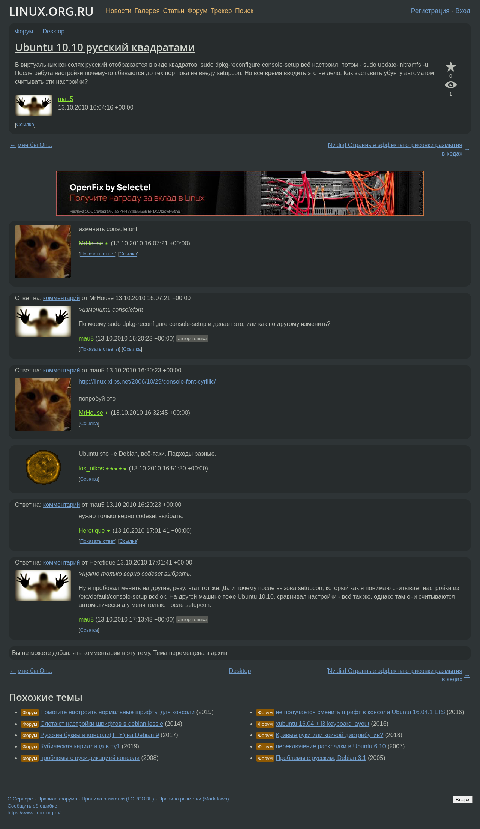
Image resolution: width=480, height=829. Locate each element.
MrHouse (91, 243)
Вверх (463, 799)
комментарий (61, 298)
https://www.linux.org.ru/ (34, 812)
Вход (462, 11)
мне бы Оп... (35, 145)
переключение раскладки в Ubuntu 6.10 (331, 746)
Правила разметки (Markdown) (193, 799)
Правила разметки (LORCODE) (118, 799)
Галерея (147, 11)
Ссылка (25, 125)
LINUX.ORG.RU (51, 11)
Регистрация (430, 11)
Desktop (54, 31)
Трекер (221, 11)
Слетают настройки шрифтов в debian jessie (101, 724)
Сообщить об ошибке (32, 806)
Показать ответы (99, 349)
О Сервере (20, 799)
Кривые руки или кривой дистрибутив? (330, 735)
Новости (118, 11)
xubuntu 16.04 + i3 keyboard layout (323, 724)
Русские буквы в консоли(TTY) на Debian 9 (99, 735)
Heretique (92, 530)
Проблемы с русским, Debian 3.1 (321, 758)
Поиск (244, 11)
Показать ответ (98, 254)
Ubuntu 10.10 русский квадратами (105, 47)
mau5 (65, 99)
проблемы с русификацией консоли (90, 758)
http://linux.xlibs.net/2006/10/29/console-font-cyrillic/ (147, 381)
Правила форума (58, 799)
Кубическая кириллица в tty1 (80, 746)
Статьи (173, 11)
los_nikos (91, 468)
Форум (197, 11)
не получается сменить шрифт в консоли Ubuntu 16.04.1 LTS (360, 712)
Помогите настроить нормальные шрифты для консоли (117, 712)
